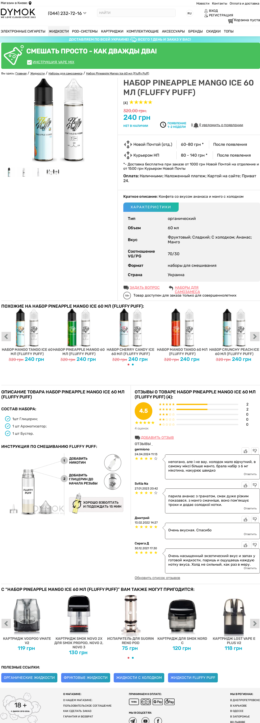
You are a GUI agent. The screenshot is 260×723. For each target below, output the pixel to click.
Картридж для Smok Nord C (182, 618)
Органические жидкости (29, 678)
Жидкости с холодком (139, 678)
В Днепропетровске (245, 700)
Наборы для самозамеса (187, 288)
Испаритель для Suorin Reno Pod (131, 618)
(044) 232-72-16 (65, 13)
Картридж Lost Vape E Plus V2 (234, 618)
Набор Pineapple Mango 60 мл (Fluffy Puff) (79, 332)
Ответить (250, 474)
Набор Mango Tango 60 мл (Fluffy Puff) (182, 332)
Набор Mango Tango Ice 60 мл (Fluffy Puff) (27, 332)
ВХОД (211, 11)
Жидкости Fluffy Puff (193, 678)
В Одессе (237, 711)
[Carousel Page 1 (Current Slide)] (128, 364)
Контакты (219, 3)
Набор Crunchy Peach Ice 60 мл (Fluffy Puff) (234, 332)
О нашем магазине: (77, 700)
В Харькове (238, 705)
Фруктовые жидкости (86, 678)
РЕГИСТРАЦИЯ (218, 15)
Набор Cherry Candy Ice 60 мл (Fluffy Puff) (131, 332)
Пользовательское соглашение (87, 705)
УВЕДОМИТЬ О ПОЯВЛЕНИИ (217, 125)
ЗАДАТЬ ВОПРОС (145, 287)
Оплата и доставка (244, 3)
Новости (202, 3)
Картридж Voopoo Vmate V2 (27, 618)
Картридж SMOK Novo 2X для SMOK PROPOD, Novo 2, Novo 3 (79, 620)
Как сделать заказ (77, 711)
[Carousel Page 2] (133, 364)
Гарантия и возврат (78, 716)
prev (6, 337)
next (255, 337)
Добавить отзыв (157, 438)
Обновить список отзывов (157, 578)
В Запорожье (240, 716)
